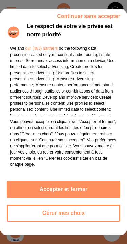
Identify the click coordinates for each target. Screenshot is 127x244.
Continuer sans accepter (88, 16)
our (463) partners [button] (41, 48)
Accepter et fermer (63, 189)
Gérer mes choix (63, 213)
